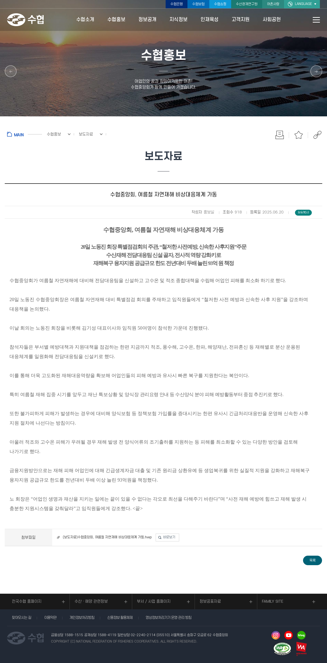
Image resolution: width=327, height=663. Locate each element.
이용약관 (50, 618)
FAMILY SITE (272, 601)
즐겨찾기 (298, 135)
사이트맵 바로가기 (316, 20)
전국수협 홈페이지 (27, 601)
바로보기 (169, 537)
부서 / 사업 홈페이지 (154, 601)
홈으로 (24, 134)
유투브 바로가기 (288, 635)
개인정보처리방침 (82, 618)
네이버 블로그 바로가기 (301, 635)
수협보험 (198, 4)
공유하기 (317, 135)
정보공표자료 (210, 601)
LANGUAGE (303, 4)
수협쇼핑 (220, 4)
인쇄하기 (279, 135)
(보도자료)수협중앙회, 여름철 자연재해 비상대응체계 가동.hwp (107, 537)
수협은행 (176, 4)
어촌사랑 (273, 4)
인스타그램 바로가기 (275, 635)
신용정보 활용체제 (120, 618)
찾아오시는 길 (21, 618)
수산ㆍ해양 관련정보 (91, 601)
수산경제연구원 (246, 4)
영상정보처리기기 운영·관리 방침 (168, 618)
